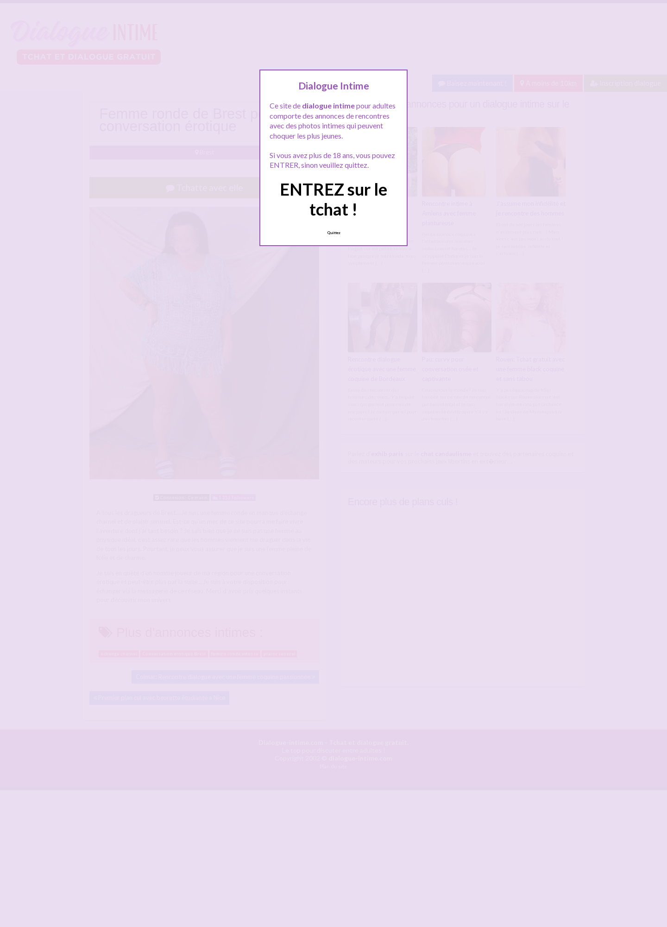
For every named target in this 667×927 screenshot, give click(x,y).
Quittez (333, 232)
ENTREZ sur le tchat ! (333, 199)
